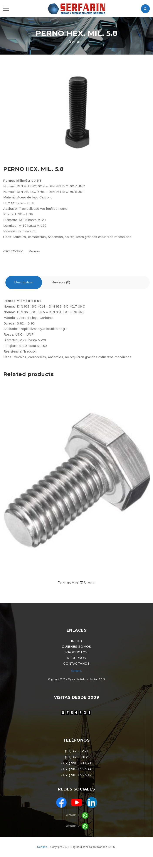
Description (23, 282)
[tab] (23, 282)
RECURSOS (76, 658)
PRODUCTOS (76, 652)
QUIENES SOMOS (76, 646)
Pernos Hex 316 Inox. (76, 583)
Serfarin (42, 847)
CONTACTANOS (76, 663)
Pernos (34, 251)
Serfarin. (76, 670)
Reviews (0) (61, 282)
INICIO (76, 641)
